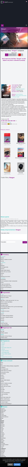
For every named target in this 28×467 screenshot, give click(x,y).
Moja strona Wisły (4, 384)
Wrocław (2, 452)
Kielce (2, 427)
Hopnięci (2, 376)
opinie (19, 48)
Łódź (2, 431)
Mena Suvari (23, 95)
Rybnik (2, 439)
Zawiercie (3, 455)
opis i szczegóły (12, 48)
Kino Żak (2, 331)
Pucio (2, 274)
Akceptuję (17, 464)
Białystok (2, 408)
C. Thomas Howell (15, 96)
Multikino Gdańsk (4, 332)
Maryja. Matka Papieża (5, 270)
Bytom (2, 412)
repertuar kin (5, 48)
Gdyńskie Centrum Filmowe (6, 336)
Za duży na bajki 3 (4, 402)
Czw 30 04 (12, 55)
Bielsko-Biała (3, 410)
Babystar (2, 265)
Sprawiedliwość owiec (5, 308)
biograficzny (18, 88)
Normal (2, 261)
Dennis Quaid (18, 95)
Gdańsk (2, 420)
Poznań (2, 435)
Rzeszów (2, 440)
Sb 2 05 (17, 55)
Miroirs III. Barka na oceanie (20, 157)
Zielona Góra (3, 456)
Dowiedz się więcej (19, 461)
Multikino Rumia (4, 337)
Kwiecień (2, 268)
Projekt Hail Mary (5, 350)
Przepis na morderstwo (5, 284)
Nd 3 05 (19, 55)
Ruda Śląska (3, 438)
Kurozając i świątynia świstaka (7, 317)
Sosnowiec (3, 443)
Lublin (2, 430)
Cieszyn (2, 414)
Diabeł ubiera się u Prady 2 (6, 295)
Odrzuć (10, 464)
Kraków (2, 428)
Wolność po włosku (5, 297)
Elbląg (2, 418)
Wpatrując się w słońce (20, 143)
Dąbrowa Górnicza (4, 416)
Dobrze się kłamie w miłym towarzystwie (9, 281)
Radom (2, 436)
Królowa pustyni (7, 172)
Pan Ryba (3, 389)
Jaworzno (2, 424)
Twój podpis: (3, 242)
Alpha (7, 157)
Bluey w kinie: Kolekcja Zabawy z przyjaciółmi (10, 365)
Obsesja (2, 318)
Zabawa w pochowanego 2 (6, 287)
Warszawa (3, 449)
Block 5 (2, 314)
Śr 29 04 (9, 55)
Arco (2, 264)
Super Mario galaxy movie (6, 285)
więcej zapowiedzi (5, 324)
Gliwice (2, 423)
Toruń (2, 447)
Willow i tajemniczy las (5, 398)
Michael (2, 257)
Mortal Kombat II (4, 303)
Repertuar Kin (7, 328)
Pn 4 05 (22, 55)
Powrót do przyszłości (5, 392)
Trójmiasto (3, 448)
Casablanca (3, 367)
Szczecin (2, 446)
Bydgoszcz (3, 411)
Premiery (6, 254)
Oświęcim (3, 434)
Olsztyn (2, 432)
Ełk (1, 419)
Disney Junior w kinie (5, 372)
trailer (16, 48)
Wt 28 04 (6, 55)
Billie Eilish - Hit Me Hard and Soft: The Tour (10, 300)
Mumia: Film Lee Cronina (6, 271)
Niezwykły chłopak (4, 305)
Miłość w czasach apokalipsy (6, 301)
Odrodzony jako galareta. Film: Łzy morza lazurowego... (12, 306)
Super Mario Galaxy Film (6, 347)
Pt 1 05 (15, 55)
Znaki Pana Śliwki (4, 323)
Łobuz (2, 288)
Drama (2, 282)
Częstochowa (3, 415)
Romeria (2, 320)
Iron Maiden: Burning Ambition (7, 315)
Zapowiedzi (6, 292)
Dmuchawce (3, 279)
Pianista (2, 273)
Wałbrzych (3, 451)
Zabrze (2, 453)
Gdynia (2, 422)
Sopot (2, 442)
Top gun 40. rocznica (5, 311)
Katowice (2, 426)
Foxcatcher (21, 172)
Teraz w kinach (7, 361)
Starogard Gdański (4, 444)
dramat (23, 88)
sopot (8, 2)
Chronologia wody (7, 143)
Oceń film (9, 122)
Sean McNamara (7, 31)
